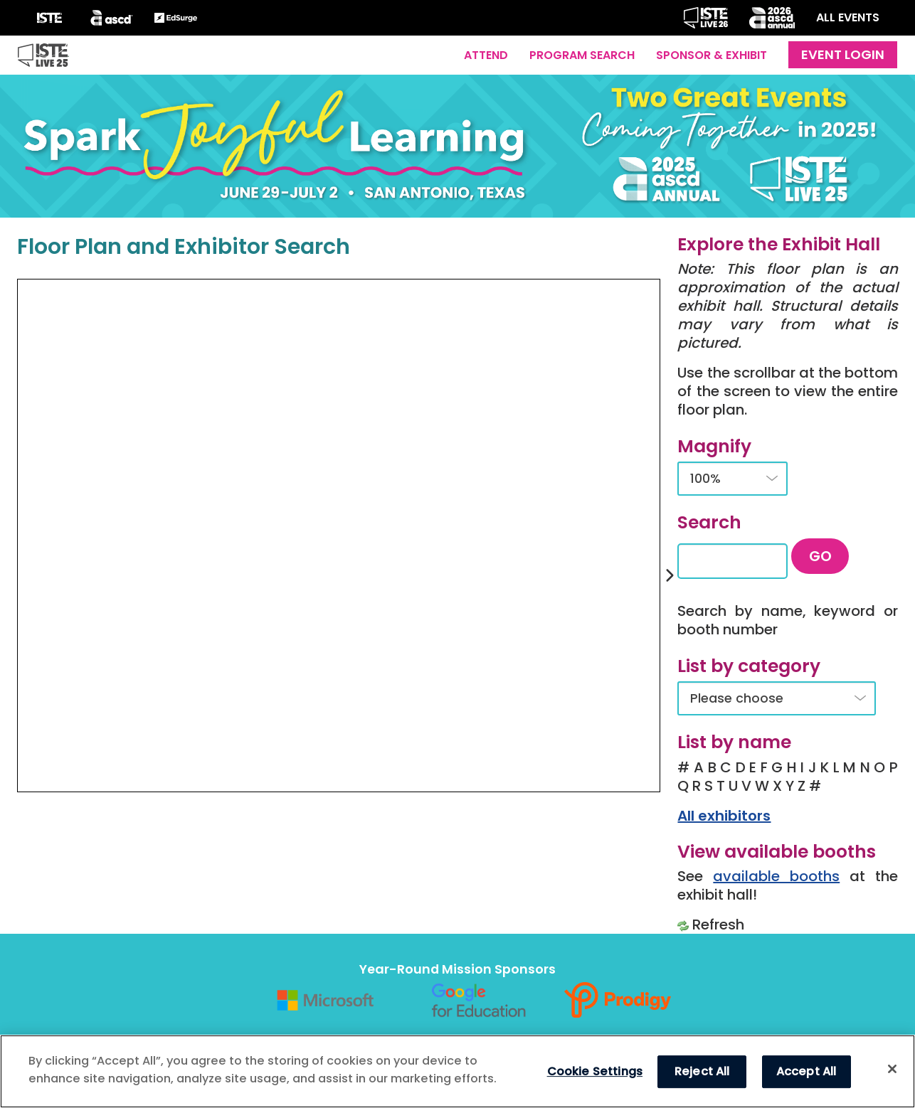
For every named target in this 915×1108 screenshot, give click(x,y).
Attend (486, 55)
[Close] (892, 1069)
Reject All (702, 1071)
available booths (776, 876)
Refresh (718, 924)
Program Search (582, 55)
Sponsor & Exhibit (711, 55)
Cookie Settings (594, 1071)
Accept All (806, 1071)
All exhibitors (724, 816)
